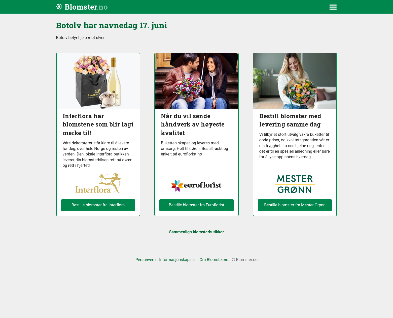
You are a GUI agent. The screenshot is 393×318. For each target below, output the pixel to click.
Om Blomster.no (213, 259)
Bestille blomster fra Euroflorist (196, 205)
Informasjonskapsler (177, 259)
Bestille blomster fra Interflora (98, 205)
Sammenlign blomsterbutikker (196, 232)
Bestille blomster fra (295, 205)
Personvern (145, 259)
